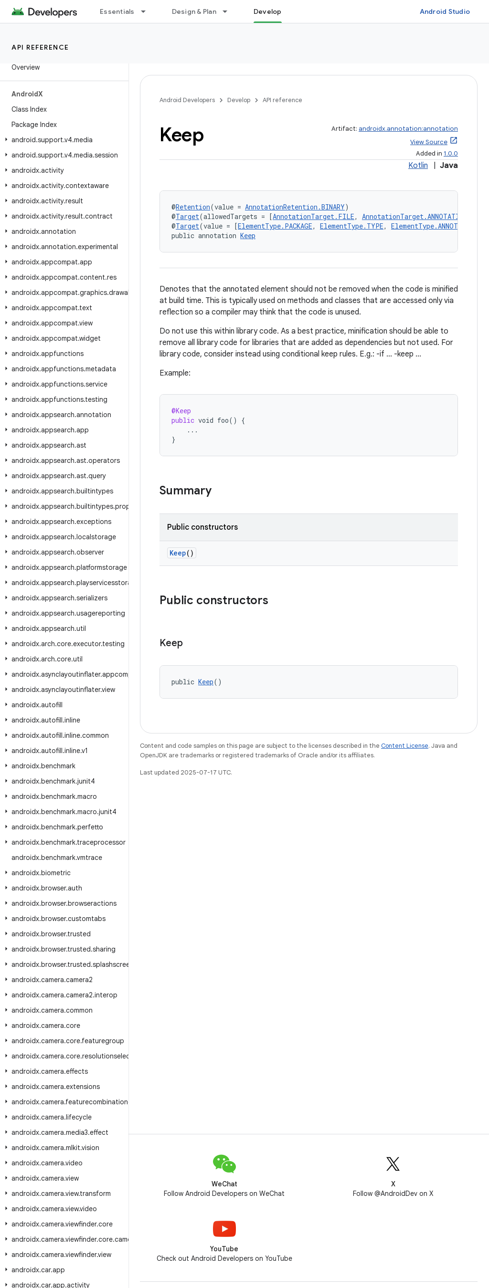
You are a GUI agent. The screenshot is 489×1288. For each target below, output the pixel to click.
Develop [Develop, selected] (268, 11)
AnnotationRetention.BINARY (295, 206)
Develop (238, 100)
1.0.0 (451, 153)
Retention (193, 206)
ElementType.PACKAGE (275, 225)
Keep (247, 235)
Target (187, 216)
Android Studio (445, 11)
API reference (40, 47)
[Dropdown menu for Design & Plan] (229, 11)
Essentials (117, 11)
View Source (428, 142)
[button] (62, 139)
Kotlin (418, 165)
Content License (404, 746)
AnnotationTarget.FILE (313, 216)
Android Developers (187, 100)
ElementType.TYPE (351, 225)
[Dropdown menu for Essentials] (147, 11)
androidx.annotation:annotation (408, 129)
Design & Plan (194, 11)
